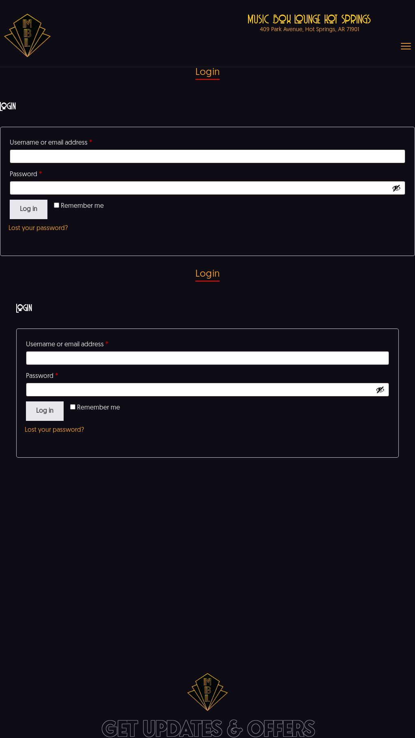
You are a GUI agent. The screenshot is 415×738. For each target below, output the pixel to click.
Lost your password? (38, 228)
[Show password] (396, 187)
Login (207, 72)
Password (26, 174)
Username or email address (51, 143)
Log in (28, 209)
